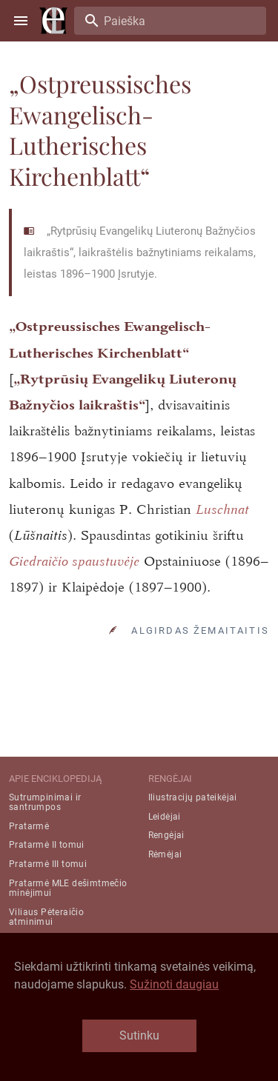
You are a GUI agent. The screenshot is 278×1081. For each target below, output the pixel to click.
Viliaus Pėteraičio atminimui (46, 917)
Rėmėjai (165, 854)
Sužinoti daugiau (174, 984)
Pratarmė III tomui (48, 864)
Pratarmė (29, 826)
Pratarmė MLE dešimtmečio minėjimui (68, 888)
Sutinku (139, 1035)
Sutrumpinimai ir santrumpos (45, 802)
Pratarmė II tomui (47, 845)
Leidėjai (164, 816)
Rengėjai (166, 835)
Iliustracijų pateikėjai (192, 797)
